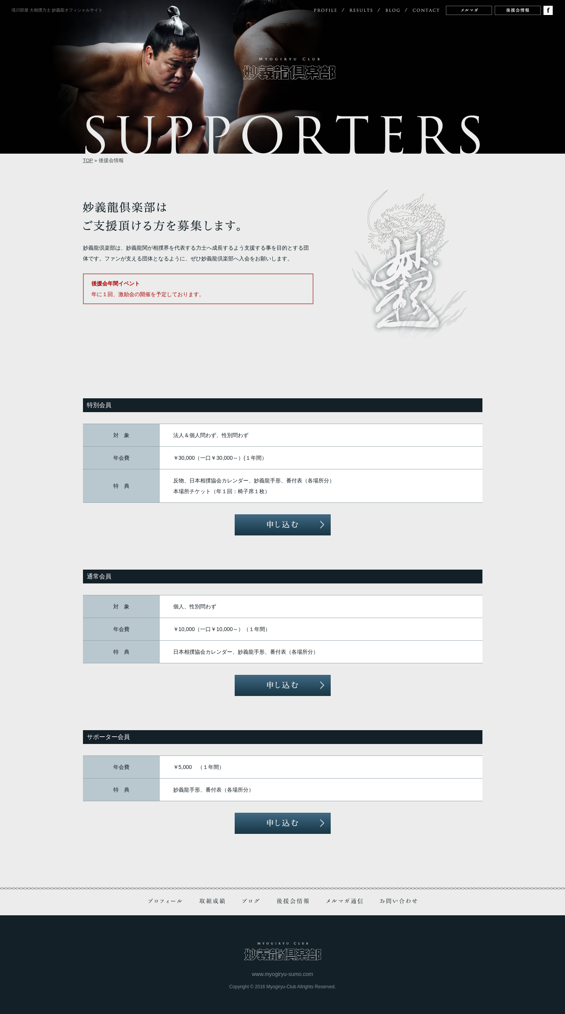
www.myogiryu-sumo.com (282, 974)
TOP (88, 160)
